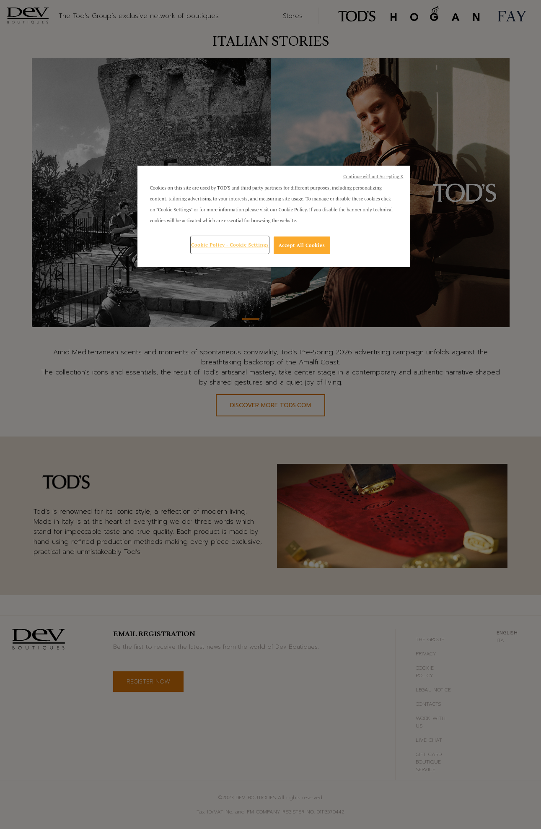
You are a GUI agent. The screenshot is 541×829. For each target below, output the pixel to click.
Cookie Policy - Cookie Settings (230, 245)
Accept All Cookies (302, 245)
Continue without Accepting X (373, 176)
